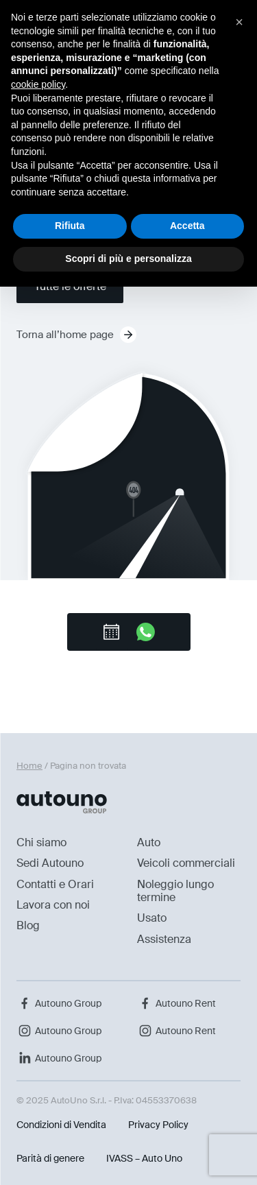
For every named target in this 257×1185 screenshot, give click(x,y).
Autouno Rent (176, 1003)
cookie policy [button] (38, 84)
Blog (28, 925)
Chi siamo (41, 842)
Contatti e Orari (55, 884)
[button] (239, 22)
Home (29, 765)
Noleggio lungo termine (175, 891)
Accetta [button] (187, 225)
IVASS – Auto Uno (144, 1158)
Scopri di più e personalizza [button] (128, 258)
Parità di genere (50, 1158)
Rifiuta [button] (70, 225)
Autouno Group (58, 1003)
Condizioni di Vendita (61, 1124)
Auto (148, 842)
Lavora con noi (53, 905)
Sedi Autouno (50, 863)
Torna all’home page (76, 334)
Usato (152, 918)
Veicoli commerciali (186, 863)
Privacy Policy (158, 1124)
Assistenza (164, 939)
